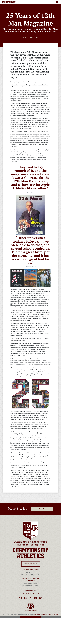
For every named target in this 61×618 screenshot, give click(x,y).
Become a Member (30, 564)
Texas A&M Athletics (30, 607)
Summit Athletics (42, 614)
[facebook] (20, 598)
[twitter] (30, 598)
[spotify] (40, 598)
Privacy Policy (53, 614)
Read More (42, 509)
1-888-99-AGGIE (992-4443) (30, 578)
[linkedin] (35, 598)
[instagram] (25, 598)
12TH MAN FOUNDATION (8, 2)
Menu (57, 1)
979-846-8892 (30, 580)
